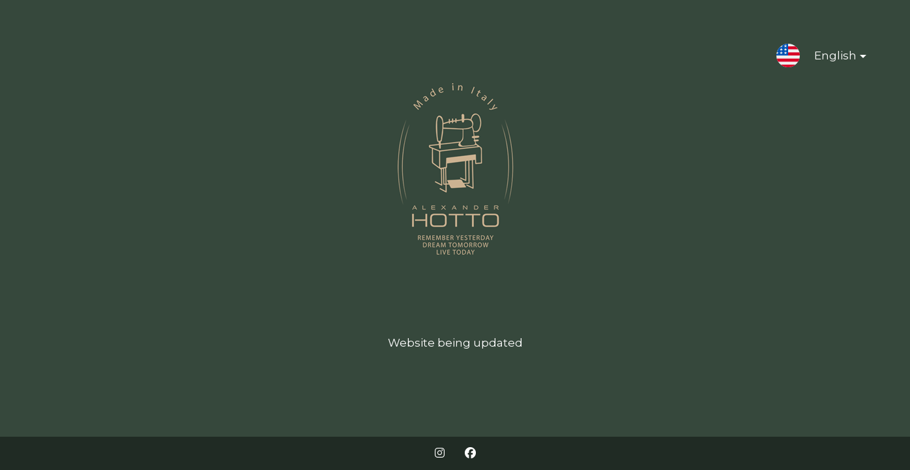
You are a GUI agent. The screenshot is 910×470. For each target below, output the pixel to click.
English (830, 58)
